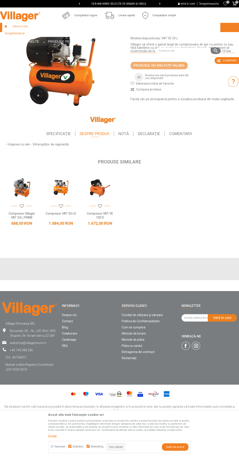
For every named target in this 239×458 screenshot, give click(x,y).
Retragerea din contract (138, 384)
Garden (53, 36)
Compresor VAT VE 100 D (100, 247)
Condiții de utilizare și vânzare (142, 347)
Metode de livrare (134, 365)
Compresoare (92, 36)
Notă (123, 165)
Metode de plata (133, 371)
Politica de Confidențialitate (141, 353)
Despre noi (69, 347)
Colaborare (69, 365)
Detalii (52, 436)
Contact (67, 353)
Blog (65, 359)
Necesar (60, 446)
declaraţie (149, 165)
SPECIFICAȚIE (58, 165)
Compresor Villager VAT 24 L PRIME (22, 247)
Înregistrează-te (209, 3)
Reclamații (129, 390)
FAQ (65, 378)
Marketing (97, 446)
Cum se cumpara (133, 359)
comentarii (180, 165)
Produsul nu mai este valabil (159, 98)
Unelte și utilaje (71, 36)
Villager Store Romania (16, 36)
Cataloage (69, 371)
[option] (119, 3)
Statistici (77, 446)
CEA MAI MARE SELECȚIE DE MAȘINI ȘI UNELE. (119, 3)
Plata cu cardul (132, 378)
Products (40, 36)
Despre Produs (94, 165)
